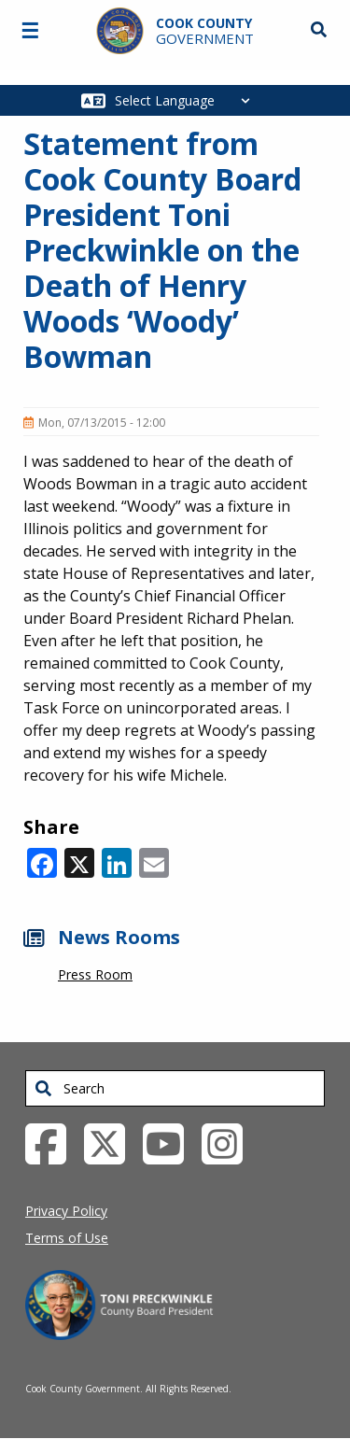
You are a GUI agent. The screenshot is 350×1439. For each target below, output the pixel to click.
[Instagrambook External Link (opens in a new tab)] (229, 1142)
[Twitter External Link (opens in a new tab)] (111, 1142)
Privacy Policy (66, 1211)
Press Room (95, 974)
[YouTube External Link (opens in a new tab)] (170, 1142)
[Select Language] (187, 100)
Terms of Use (66, 1238)
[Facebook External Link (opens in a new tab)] (52, 1142)
